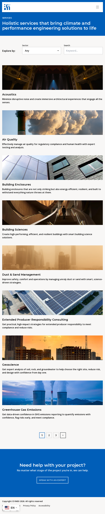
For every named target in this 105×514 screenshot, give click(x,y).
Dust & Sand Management (21, 274)
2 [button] (49, 435)
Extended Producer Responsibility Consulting (35, 319)
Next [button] (64, 435)
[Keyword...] (83, 50)
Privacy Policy (29, 505)
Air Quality (9, 139)
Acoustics (9, 94)
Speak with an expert (52, 480)
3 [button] (56, 435)
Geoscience (10, 364)
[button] (11, 508)
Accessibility (44, 505)
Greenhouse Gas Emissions (21, 409)
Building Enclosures (17, 184)
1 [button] (42, 435)
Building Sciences (15, 229)
